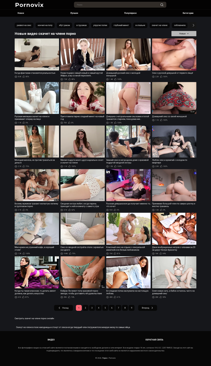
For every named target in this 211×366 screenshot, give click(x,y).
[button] (190, 25)
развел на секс (24, 25)
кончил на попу (45, 25)
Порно (104, 358)
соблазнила (180, 25)
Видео (51, 340)
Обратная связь (154, 340)
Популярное (130, 13)
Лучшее (74, 13)
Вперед (147, 308)
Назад (63, 308)
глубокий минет (121, 25)
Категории (188, 13)
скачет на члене (159, 25)
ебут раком (64, 25)
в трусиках (81, 25)
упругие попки (100, 25)
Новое (21, 13)
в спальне (140, 25)
